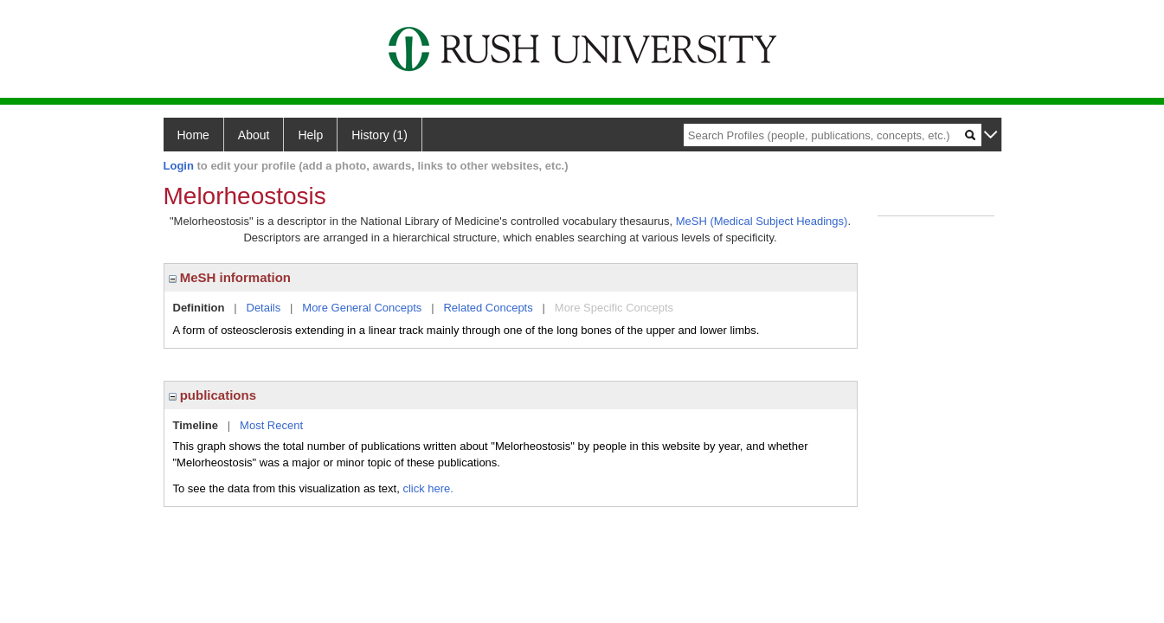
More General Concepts (361, 307)
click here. (427, 488)
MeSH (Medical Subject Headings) (762, 221)
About (254, 135)
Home (193, 135)
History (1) (379, 135)
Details (264, 307)
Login (179, 165)
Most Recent (271, 425)
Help (310, 135)
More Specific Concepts (614, 307)
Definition (199, 307)
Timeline (196, 425)
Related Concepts (487, 307)
